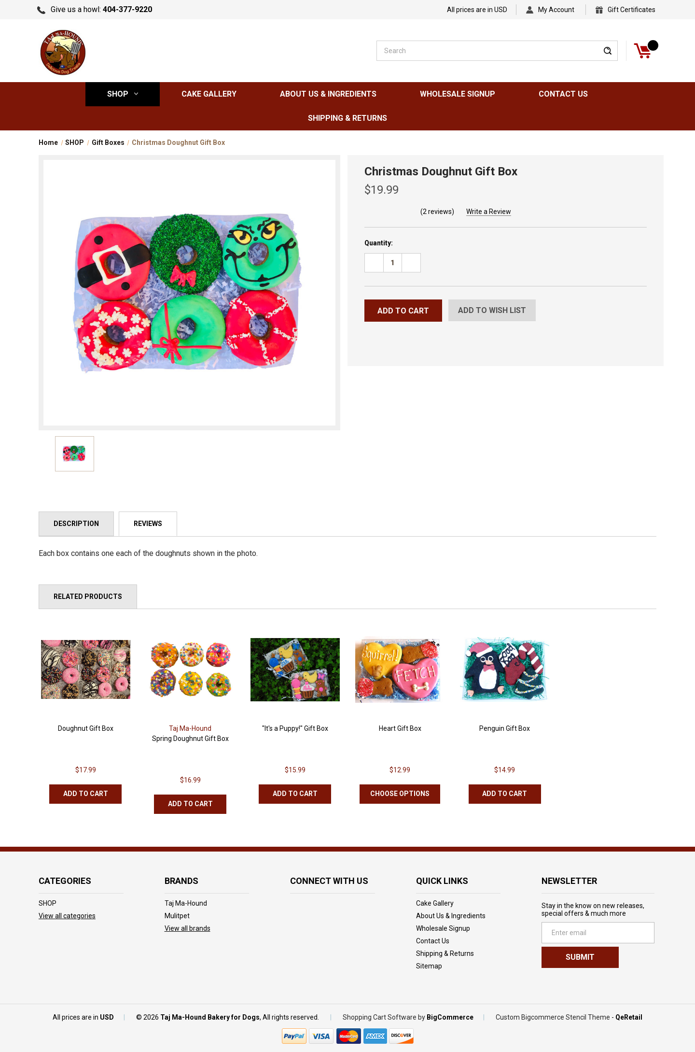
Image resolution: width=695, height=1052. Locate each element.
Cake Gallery (208, 94)
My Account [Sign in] (556, 10)
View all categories (67, 916)
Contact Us (563, 94)
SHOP (122, 94)
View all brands (187, 928)
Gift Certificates (631, 10)
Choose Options (400, 793)
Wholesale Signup (457, 94)
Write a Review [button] (488, 211)
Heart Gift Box (400, 728)
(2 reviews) (437, 211)
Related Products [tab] (88, 596)
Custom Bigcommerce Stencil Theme (553, 1017)
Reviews (148, 523)
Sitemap (429, 966)
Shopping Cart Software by (384, 1017)
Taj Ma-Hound (186, 903)
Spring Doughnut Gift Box (190, 738)
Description (76, 523)
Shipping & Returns (347, 118)
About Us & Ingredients (328, 94)
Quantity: (378, 243)
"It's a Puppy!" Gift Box (295, 728)
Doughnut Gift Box (85, 728)
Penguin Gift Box (504, 728)
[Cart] (642, 50)
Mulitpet (177, 916)
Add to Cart (85, 793)
